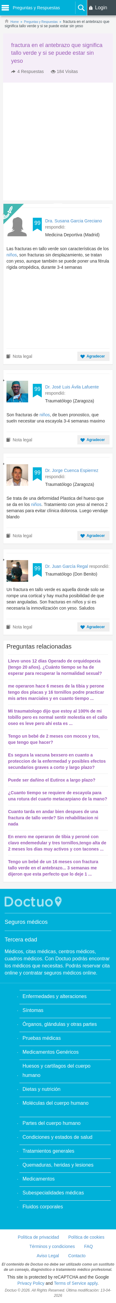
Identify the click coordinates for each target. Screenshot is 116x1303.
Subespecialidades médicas (53, 1192)
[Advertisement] (58, 141)
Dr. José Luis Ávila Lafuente (72, 386)
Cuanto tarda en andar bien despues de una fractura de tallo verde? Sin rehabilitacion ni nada (53, 817)
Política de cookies (86, 1237)
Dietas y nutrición (42, 1089)
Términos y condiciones (52, 1246)
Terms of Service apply (75, 1283)
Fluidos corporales (43, 1206)
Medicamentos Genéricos (51, 1052)
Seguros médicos (26, 922)
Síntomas (33, 1010)
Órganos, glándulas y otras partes (60, 1024)
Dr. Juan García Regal (67, 566)
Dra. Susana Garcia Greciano (73, 220)
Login (101, 7)
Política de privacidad (38, 1237)
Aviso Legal (48, 1255)
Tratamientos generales (49, 1151)
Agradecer (96, 356)
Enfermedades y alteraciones (55, 996)
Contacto (77, 1255)
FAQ (88, 1246)
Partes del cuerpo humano (52, 1123)
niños (11, 254)
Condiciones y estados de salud (57, 1137)
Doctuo (34, 902)
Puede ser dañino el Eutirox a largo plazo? (51, 780)
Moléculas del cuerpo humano (55, 1103)
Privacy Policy (30, 1283)
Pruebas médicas (42, 1038)
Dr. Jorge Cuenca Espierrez (71, 470)
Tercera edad (21, 940)
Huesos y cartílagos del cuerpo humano (57, 1070)
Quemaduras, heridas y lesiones (58, 1165)
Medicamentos (39, 1178)
